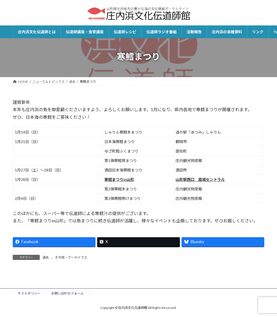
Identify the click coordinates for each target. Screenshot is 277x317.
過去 (45, 257)
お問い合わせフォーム (67, 293)
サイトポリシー (29, 293)
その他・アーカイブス (71, 257)
